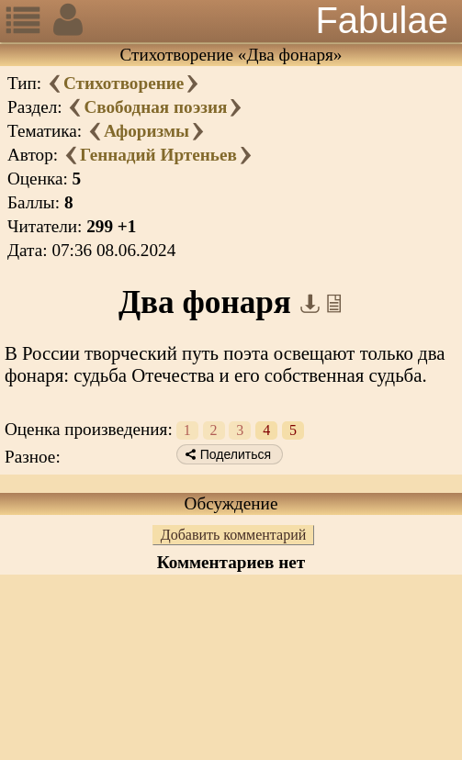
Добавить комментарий (234, 534)
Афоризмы (146, 130)
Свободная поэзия (155, 107)
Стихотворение (123, 83)
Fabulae (381, 20)
